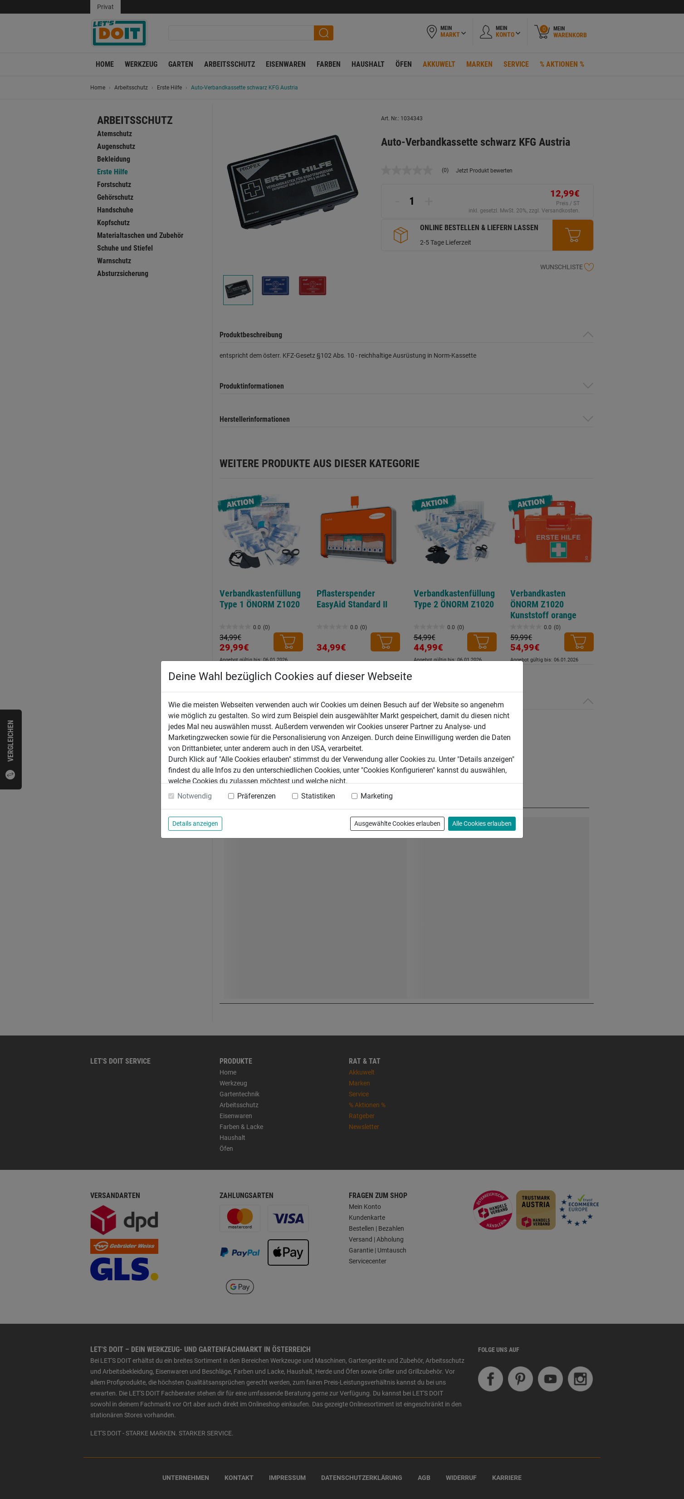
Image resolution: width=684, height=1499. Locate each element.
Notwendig (194, 796)
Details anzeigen (195, 823)
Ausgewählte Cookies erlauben (397, 823)
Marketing (377, 796)
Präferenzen (256, 796)
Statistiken (318, 796)
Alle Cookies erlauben (482, 823)
